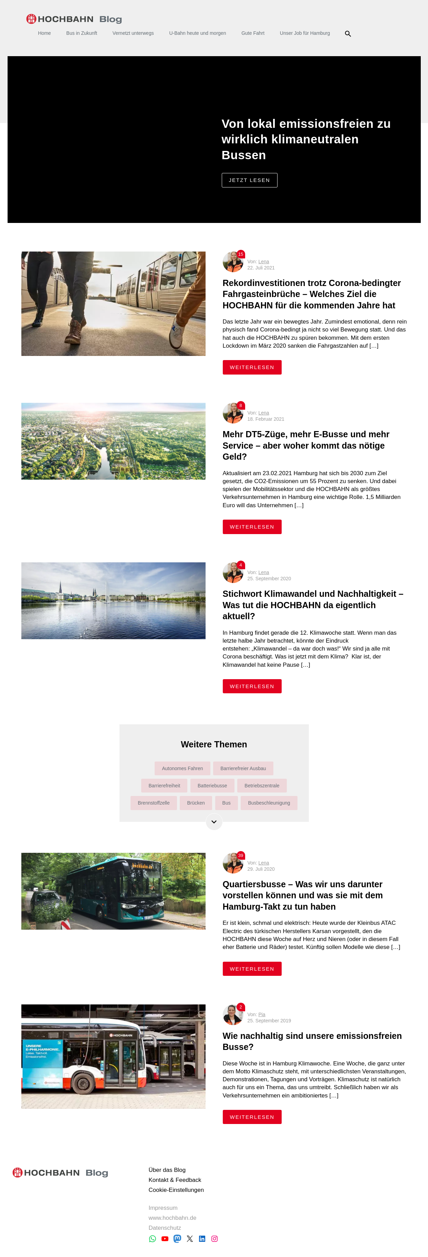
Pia (261, 1014)
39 (240, 855)
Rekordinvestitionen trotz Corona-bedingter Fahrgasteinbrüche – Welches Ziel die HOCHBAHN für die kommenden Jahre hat (312, 294)
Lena (263, 261)
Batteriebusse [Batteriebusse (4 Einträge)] (212, 785)
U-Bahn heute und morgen (197, 33)
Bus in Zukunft (81, 33)
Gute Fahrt (252, 33)
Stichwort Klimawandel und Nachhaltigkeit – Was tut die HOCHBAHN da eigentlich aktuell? (313, 605)
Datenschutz (164, 1228)
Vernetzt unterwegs (133, 33)
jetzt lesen (249, 180)
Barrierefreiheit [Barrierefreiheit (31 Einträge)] (164, 785)
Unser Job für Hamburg (305, 33)
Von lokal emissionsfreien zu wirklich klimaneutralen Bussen (306, 139)
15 (240, 254)
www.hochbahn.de (172, 1218)
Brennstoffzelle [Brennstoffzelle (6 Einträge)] (153, 803)
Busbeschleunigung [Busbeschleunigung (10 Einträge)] (269, 803)
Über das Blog (167, 1170)
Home (44, 33)
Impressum (162, 1208)
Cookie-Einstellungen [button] (176, 1190)
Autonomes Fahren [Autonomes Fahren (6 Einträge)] (182, 768)
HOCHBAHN (74, 19)
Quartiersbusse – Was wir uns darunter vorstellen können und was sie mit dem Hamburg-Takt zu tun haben (303, 895)
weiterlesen (256, 367)
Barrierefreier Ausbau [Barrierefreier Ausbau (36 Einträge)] (243, 768)
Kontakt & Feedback (174, 1180)
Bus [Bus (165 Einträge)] (226, 803)
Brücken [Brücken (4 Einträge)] (196, 803)
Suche (349, 34)
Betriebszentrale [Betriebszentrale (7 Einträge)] (261, 785)
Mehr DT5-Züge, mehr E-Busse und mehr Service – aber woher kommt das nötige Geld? (306, 445)
